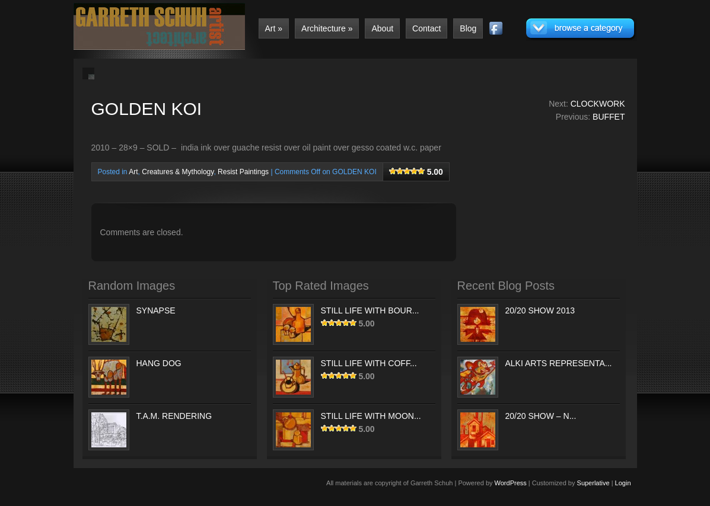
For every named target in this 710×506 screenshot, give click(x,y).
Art (274, 28)
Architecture (326, 28)
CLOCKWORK (598, 103)
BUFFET (609, 116)
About (382, 28)
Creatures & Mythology (178, 172)
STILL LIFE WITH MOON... (371, 416)
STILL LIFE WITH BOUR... (370, 310)
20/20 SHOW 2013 (540, 310)
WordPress (511, 482)
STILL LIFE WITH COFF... (369, 363)
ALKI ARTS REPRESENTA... (558, 363)
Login (623, 482)
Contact (426, 28)
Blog (468, 28)
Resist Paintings (243, 172)
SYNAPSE (156, 310)
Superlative (593, 482)
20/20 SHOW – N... (541, 416)
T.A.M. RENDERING (174, 416)
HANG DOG (159, 363)
